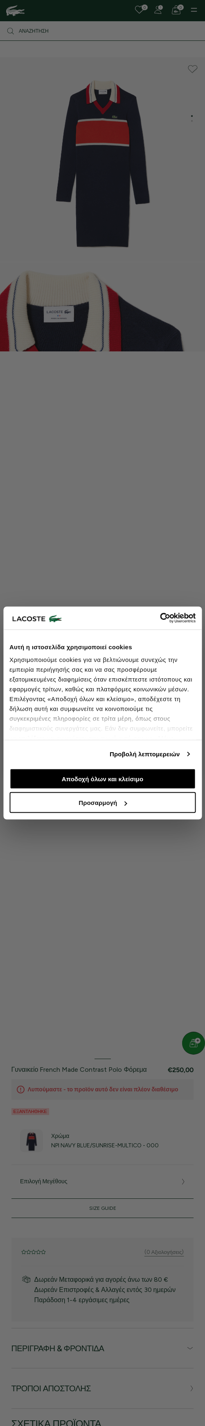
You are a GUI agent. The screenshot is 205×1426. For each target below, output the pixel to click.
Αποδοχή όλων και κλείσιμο (102, 778)
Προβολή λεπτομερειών (145, 754)
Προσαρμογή (103, 802)
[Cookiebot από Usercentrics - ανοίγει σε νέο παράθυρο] (160, 618)
